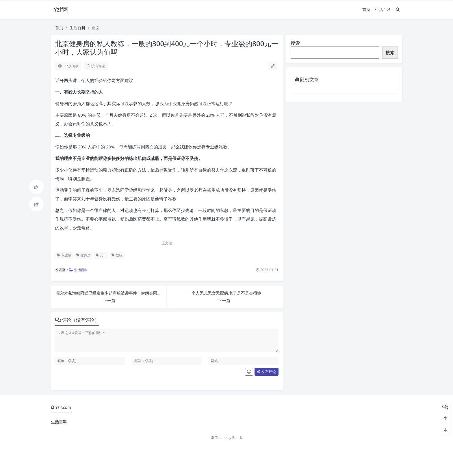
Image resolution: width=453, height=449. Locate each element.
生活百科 (383, 9)
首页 (366, 9)
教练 (117, 255)
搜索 (295, 43)
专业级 (64, 255)
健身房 (83, 255)
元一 (101, 255)
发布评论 (266, 371)
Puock (237, 437)
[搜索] (397, 9)
